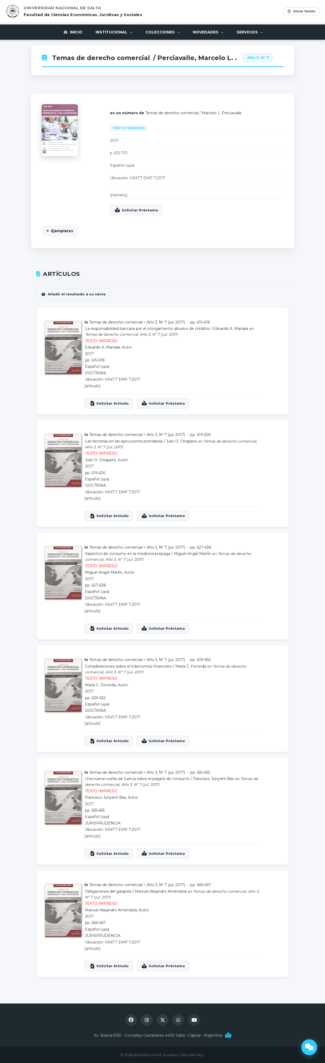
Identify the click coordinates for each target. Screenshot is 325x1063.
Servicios (250, 32)
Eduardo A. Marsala (230, 328)
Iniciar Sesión (301, 11)
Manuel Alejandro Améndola (161, 891)
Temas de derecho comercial (101, 58)
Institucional (114, 32)
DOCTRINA (95, 373)
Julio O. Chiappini (181, 441)
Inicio (72, 32)
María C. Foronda (190, 666)
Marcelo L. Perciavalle (222, 113)
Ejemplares (62, 231)
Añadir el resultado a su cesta (77, 294)
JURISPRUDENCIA (103, 823)
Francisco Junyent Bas (213, 778)
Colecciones (163, 32)
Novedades (208, 32)
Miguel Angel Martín (192, 553)
